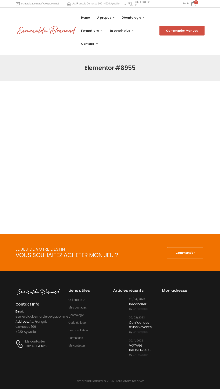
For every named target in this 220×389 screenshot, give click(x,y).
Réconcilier (138, 304)
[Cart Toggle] (189, 3)
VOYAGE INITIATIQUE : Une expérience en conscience (141, 352)
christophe (140, 309)
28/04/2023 (137, 299)
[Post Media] (119, 304)
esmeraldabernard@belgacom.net (42, 316)
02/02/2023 (137, 317)
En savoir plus (119, 31)
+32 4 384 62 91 (36, 346)
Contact (87, 44)
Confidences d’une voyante (140, 324)
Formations (90, 31)
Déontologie (131, 17)
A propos (104, 17)
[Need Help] (139, 4)
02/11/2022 (136, 341)
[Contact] (20, 344)
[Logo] (47, 30)
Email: (19, 311)
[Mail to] (37, 4)
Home (85, 17)
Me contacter (35, 341)
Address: (22, 321)
